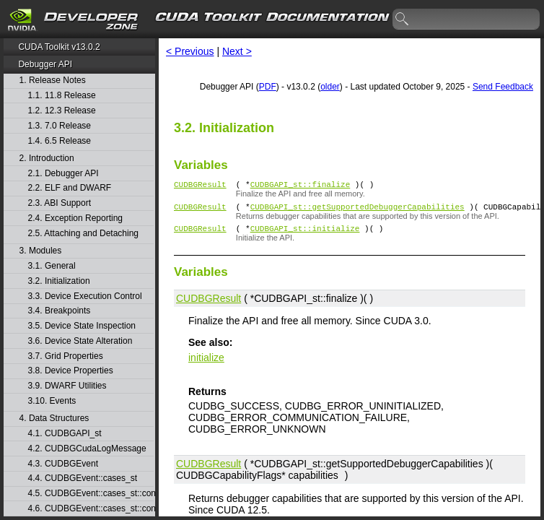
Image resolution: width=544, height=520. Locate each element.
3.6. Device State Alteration (80, 341)
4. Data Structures (54, 418)
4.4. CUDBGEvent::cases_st (82, 478)
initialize (206, 364)
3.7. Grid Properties (65, 356)
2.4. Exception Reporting (75, 218)
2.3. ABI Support (59, 203)
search (402, 19)
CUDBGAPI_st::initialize (305, 234)
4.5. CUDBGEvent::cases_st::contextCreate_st (91, 493)
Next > (237, 51)
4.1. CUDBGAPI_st (65, 433)
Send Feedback (503, 87)
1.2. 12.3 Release (62, 111)
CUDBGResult (200, 186)
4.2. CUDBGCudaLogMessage (87, 449)
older (330, 87)
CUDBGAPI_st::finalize (300, 186)
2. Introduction (46, 158)
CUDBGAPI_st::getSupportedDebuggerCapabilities (357, 210)
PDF (267, 87)
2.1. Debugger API (63, 173)
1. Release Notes (52, 80)
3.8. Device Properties (70, 371)
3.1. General (52, 266)
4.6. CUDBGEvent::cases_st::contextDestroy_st (91, 509)
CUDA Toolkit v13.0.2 (59, 47)
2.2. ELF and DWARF (70, 188)
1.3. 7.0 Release (59, 126)
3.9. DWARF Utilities (67, 386)
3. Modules (40, 251)
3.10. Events (52, 401)
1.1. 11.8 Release (62, 95)
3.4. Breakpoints (59, 311)
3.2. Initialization (59, 281)
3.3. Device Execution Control (85, 296)
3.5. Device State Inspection (82, 326)
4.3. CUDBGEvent (63, 464)
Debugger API (45, 64)
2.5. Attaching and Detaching (83, 233)
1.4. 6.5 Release (59, 141)
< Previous (190, 51)
